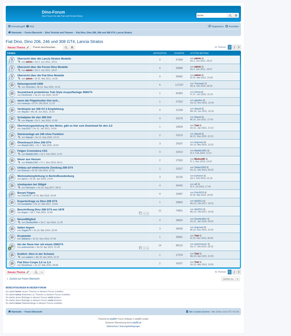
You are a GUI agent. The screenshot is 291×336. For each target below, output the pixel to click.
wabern (29, 257)
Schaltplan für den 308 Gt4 (34, 117)
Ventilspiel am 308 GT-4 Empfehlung (40, 108)
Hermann (30, 187)
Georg (197, 92)
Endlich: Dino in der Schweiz (35, 253)
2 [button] (234, 47)
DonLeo (26, 170)
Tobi (196, 125)
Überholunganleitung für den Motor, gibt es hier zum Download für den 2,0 (64, 125)
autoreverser (28, 247)
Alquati (25, 111)
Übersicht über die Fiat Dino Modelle (40, 75)
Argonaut (199, 142)
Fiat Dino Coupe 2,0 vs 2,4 (34, 262)
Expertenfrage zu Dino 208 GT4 (37, 201)
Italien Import (25, 227)
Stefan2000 (200, 167)
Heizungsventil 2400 (30, 83)
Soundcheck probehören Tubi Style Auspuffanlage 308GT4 (54, 92)
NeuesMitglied (26, 219)
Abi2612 (198, 201)
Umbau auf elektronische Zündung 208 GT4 (45, 167)
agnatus (198, 100)
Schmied (30, 87)
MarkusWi (199, 159)
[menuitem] (30, 26)
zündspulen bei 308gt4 (31, 184)
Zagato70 (26, 230)
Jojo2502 (26, 128)
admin (29, 62)
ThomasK (199, 83)
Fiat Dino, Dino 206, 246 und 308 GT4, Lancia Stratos (54, 41)
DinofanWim (32, 222)
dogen (25, 212)
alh (195, 184)
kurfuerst (198, 175)
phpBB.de (136, 322)
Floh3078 (26, 195)
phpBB (113, 319)
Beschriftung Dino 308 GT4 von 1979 (40, 209)
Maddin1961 (28, 145)
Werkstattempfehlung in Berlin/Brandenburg (45, 176)
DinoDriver (27, 95)
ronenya (26, 103)
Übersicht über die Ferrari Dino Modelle (42, 67)
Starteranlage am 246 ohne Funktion (40, 134)
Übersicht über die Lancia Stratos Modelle (44, 58)
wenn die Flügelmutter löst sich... (38, 100)
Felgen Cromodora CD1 (32, 150)
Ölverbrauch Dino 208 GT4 (34, 142)
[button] (239, 47)
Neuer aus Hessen (29, 159)
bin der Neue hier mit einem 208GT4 (40, 244)
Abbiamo (26, 238)
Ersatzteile (24, 235)
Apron (25, 179)
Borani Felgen (26, 192)
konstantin (27, 204)
